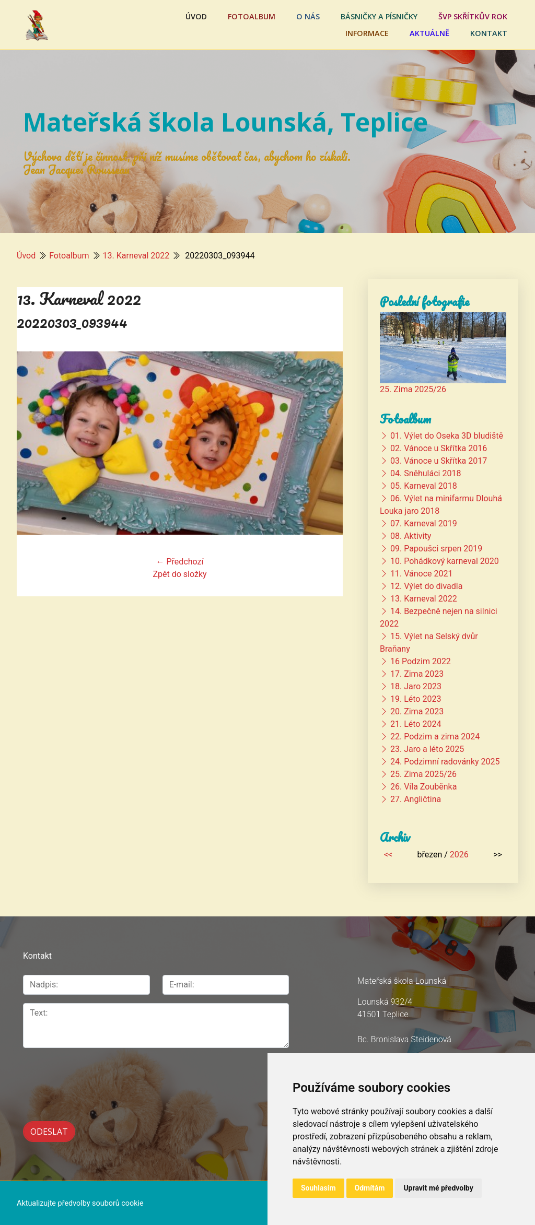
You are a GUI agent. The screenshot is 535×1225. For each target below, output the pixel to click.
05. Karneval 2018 (423, 486)
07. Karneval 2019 (423, 523)
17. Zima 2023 (417, 674)
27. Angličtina (415, 799)
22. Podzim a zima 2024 (435, 736)
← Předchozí (180, 562)
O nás (308, 16)
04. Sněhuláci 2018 (425, 473)
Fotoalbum (251, 16)
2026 (459, 854)
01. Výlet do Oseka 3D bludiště (446, 436)
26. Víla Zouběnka (423, 787)
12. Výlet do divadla (426, 586)
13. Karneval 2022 (136, 256)
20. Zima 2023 (417, 711)
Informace (367, 33)
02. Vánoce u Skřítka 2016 (438, 448)
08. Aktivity (410, 536)
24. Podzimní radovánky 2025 (445, 762)
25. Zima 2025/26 (413, 389)
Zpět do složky (179, 574)
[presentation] (78, 1072)
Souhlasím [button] (318, 1188)
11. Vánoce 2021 (421, 574)
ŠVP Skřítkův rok (472, 16)
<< (388, 854)
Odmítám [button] (370, 1188)
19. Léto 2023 (415, 699)
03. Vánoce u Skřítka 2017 (438, 461)
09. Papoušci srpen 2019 (436, 548)
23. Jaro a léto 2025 (427, 749)
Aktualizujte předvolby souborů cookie (80, 1202)
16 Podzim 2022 (420, 661)
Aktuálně (429, 33)
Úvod (196, 16)
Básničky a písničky (379, 16)
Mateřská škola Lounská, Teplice (225, 122)
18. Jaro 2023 (415, 686)
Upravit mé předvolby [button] (438, 1188)
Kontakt (488, 33)
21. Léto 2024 (415, 724)
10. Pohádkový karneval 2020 (444, 561)
